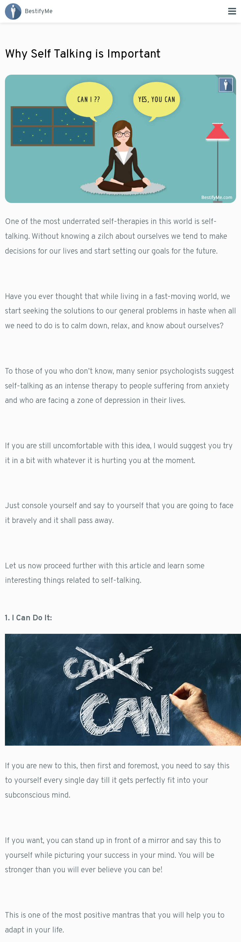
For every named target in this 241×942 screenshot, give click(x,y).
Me (29, 11)
